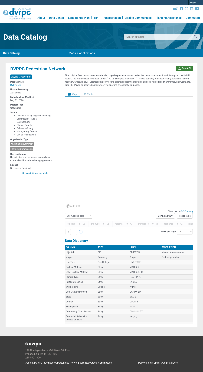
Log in (193, 2)
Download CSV (165, 216)
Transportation (111, 17)
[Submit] (195, 37)
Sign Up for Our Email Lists (163, 362)
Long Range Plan (79, 17)
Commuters (193, 17)
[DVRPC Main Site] (19, 14)
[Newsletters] (175, 9)
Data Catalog (11, 53)
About (41, 17)
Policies (142, 362)
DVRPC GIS (15, 85)
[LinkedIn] (191, 9)
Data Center (56, 17)
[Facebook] (181, 9)
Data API (184, 68)
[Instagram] (186, 9)
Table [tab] (88, 94)
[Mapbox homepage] (73, 206)
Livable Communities (138, 17)
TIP (96, 17)
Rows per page (168, 231)
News (73, 362)
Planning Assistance (169, 17)
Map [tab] (72, 94)
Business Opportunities (56, 362)
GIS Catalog (187, 211)
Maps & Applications (82, 53)
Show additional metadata (35, 173)
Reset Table (185, 216)
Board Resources (87, 362)
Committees (105, 362)
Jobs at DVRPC (33, 362)
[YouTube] (197, 9)
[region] (129, 153)
